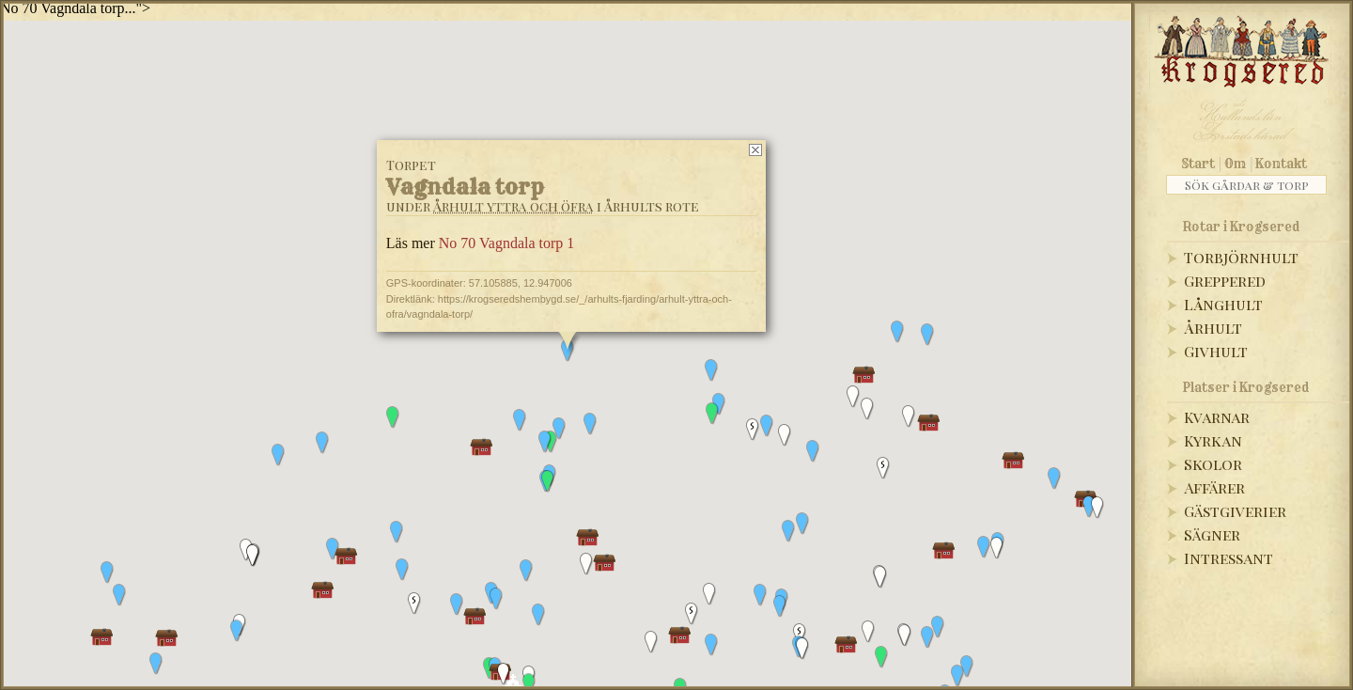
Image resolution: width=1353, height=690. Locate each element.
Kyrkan (1213, 440)
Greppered (1225, 280)
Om (1235, 163)
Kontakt (1281, 163)
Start (1198, 163)
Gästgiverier (1235, 511)
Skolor (1213, 464)
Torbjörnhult (1241, 257)
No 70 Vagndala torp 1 (507, 243)
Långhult (1223, 304)
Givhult (1216, 351)
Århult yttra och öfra (513, 206)
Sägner (1212, 534)
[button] (1054, 478)
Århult (1213, 327)
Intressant (1228, 558)
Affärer (1214, 487)
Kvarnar (1217, 417)
